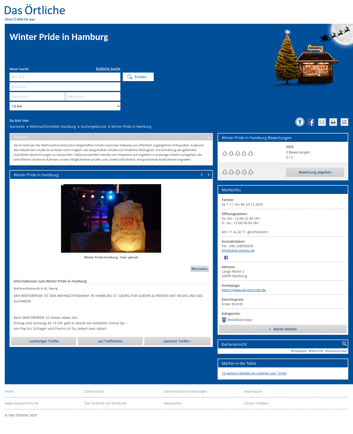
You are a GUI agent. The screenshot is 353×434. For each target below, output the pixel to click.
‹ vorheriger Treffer (43, 341)
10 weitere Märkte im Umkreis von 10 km (254, 373)
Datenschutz (95, 391)
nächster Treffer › (177, 341)
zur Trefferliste (110, 341)
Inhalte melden (256, 403)
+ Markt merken (283, 329)
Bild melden (200, 269)
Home (9, 391)
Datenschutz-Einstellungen (185, 391)
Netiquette (172, 403)
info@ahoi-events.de (238, 250)
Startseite (17, 126)
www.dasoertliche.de (21, 403)
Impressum (253, 391)
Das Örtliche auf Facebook (105, 403)
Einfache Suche (108, 69)
